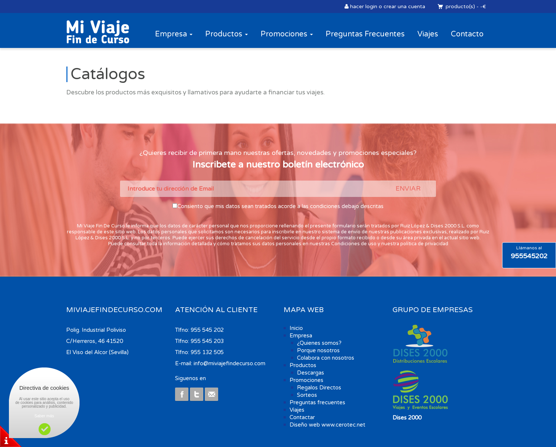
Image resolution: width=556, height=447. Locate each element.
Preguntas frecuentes (317, 402)
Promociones (287, 34)
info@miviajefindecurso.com (229, 363)
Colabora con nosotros (325, 357)
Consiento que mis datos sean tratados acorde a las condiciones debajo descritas (280, 206)
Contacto (467, 34)
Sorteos (307, 395)
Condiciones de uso (353, 244)
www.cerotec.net (343, 424)
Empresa (174, 34)
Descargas (310, 372)
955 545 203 (207, 341)
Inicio (296, 328)
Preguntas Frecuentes (365, 34)
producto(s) (460, 6)
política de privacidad (424, 244)
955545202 (529, 256)
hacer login (363, 6)
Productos (226, 34)
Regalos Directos (319, 387)
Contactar (302, 417)
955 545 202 (207, 330)
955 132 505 (207, 352)
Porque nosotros (318, 350)
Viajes (427, 34)
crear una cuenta (404, 6)
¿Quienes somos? (319, 343)
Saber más (44, 416)
